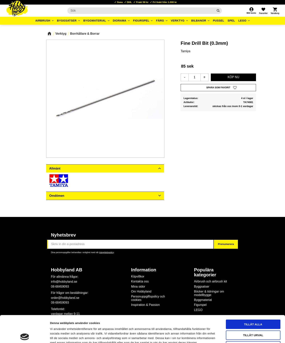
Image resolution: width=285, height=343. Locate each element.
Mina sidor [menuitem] (138, 286)
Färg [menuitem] (160, 20)
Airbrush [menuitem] (42, 20)
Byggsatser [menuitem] (67, 20)
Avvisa (253, 319)
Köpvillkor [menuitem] (137, 276)
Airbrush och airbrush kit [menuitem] (210, 281)
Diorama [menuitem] (119, 20)
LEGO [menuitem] (242, 20)
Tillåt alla (253, 297)
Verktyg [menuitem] (177, 20)
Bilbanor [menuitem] (198, 20)
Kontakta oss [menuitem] (140, 281)
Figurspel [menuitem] (141, 20)
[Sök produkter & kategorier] (140, 10)
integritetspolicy (106, 252)
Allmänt (54, 168)
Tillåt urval (253, 308)
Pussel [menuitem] (218, 20)
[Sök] (218, 10)
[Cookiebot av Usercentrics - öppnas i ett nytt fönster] (24, 335)
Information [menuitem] (143, 269)
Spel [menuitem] (231, 20)
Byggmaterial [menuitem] (94, 20)
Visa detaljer (207, 335)
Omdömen (56, 195)
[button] (263, 11)
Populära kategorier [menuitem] (205, 272)
